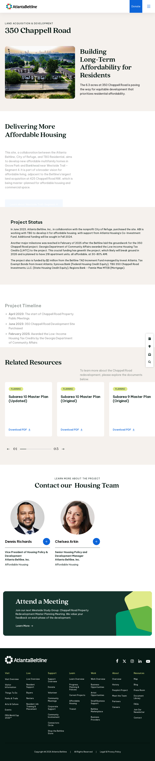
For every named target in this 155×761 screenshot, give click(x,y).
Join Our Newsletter (139, 710)
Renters (30, 698)
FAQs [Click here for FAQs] (136, 704)
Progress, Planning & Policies (74, 687)
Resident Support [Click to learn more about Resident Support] (30, 685)
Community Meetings (53, 699)
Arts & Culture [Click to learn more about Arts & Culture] (11, 704)
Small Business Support (98, 702)
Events (8, 710)
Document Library (139, 697)
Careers (116, 707)
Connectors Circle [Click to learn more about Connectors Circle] (53, 724)
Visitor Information (10, 686)
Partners (116, 701)
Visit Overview (12, 679)
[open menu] (148, 6)
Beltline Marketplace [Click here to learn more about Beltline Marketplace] (97, 710)
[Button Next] (63, 449)
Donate (51, 687)
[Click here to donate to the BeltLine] (136, 6)
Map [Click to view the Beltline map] (136, 679)
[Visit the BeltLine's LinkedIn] (140, 662)
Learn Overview (76, 679)
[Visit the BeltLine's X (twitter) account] (124, 662)
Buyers (29, 693)
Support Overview (52, 680)
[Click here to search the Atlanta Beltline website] (149, 362)
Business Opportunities (97, 685)
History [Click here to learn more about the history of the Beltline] (115, 684)
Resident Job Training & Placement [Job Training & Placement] (32, 706)
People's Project (120, 690)
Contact (138, 718)
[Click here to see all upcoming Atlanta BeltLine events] (149, 339)
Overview (116, 679)
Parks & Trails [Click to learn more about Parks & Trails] (11, 698)
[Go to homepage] (21, 6)
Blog (136, 684)
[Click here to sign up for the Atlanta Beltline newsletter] (149, 354)
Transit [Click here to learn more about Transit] (72, 709)
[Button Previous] (8, 449)
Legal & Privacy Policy (110, 752)
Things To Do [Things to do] (11, 693)
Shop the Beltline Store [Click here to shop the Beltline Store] (56, 732)
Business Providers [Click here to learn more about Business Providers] (95, 718)
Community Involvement (54, 715)
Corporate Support (53, 707)
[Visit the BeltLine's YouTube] (148, 662)
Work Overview (98, 679)
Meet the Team (119, 696)
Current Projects (77, 695)
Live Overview (33, 679)
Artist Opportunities (97, 694)
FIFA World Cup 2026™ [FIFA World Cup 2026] (12, 716)
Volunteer (52, 693)
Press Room (139, 690)
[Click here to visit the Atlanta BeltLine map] (149, 346)
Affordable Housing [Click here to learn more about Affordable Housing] (74, 702)
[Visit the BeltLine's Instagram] (132, 662)
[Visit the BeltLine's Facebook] (117, 661)
